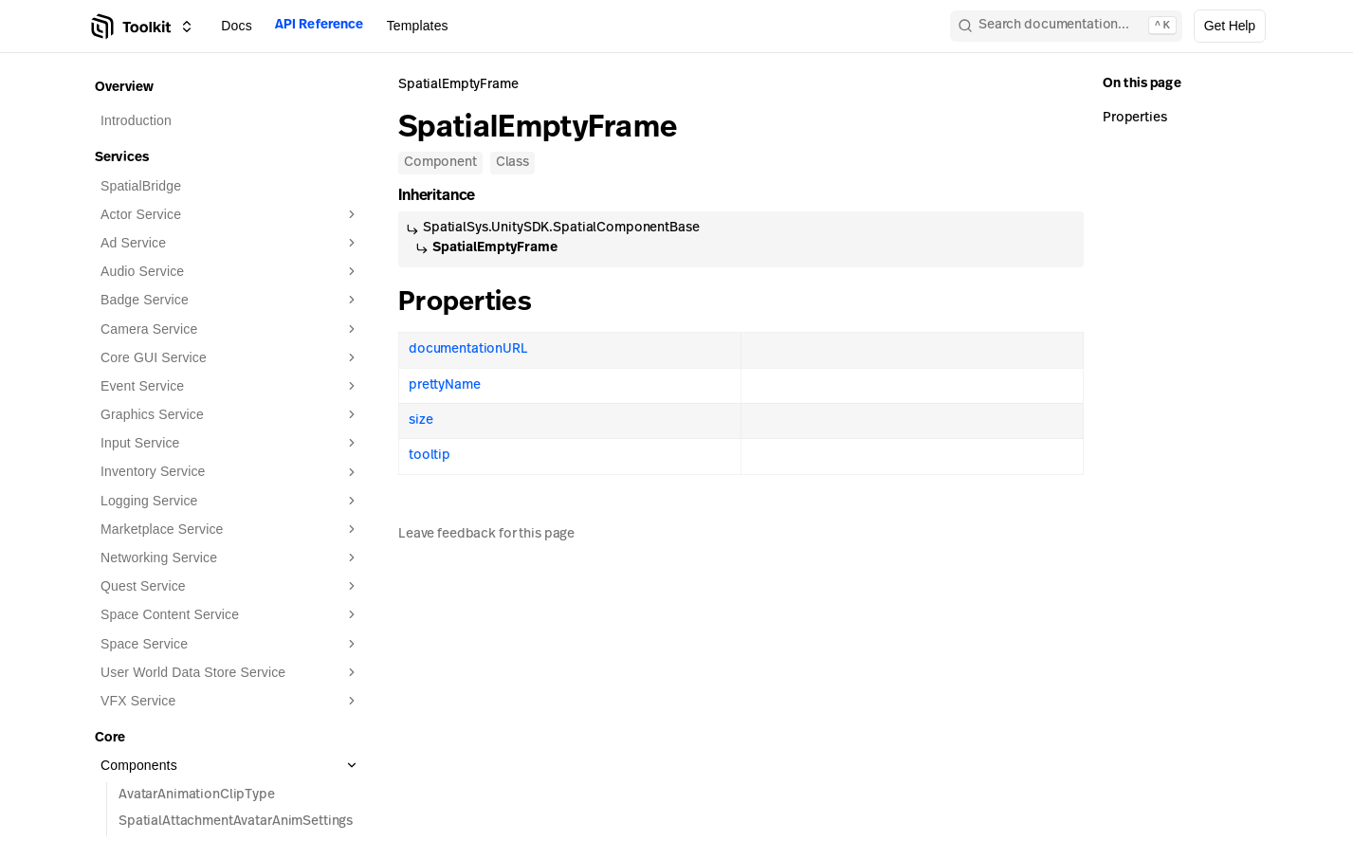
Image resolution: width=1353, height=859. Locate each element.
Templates (417, 25)
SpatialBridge (141, 185)
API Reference (319, 25)
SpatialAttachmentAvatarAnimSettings (236, 821)
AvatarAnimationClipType (197, 795)
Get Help (1229, 25)
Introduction (136, 120)
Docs (236, 25)
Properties (478, 303)
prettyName (445, 385)
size (420, 420)
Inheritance (444, 196)
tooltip (429, 455)
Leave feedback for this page (486, 534)
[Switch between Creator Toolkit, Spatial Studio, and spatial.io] (186, 26)
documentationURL (468, 349)
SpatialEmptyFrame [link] (458, 85)
